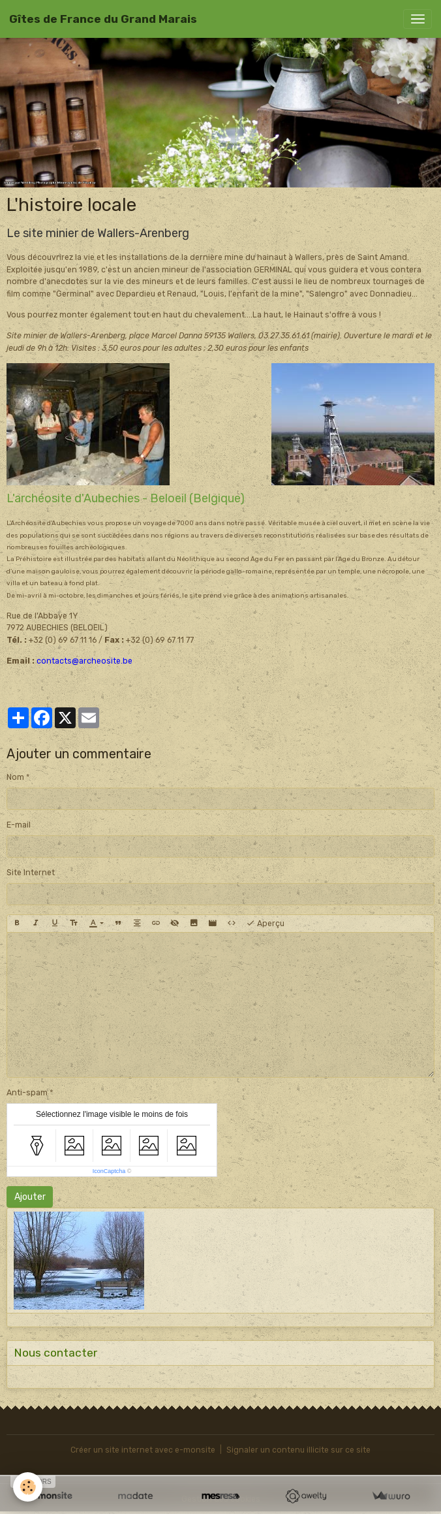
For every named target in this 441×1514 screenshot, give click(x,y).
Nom (15, 777)
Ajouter (30, 1196)
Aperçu (265, 923)
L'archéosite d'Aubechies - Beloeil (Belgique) (126, 498)
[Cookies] (27, 1487)
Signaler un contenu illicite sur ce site (298, 1450)
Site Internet (31, 872)
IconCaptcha (109, 1171)
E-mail (19, 824)
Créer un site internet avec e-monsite (142, 1450)
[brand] (103, 18)
